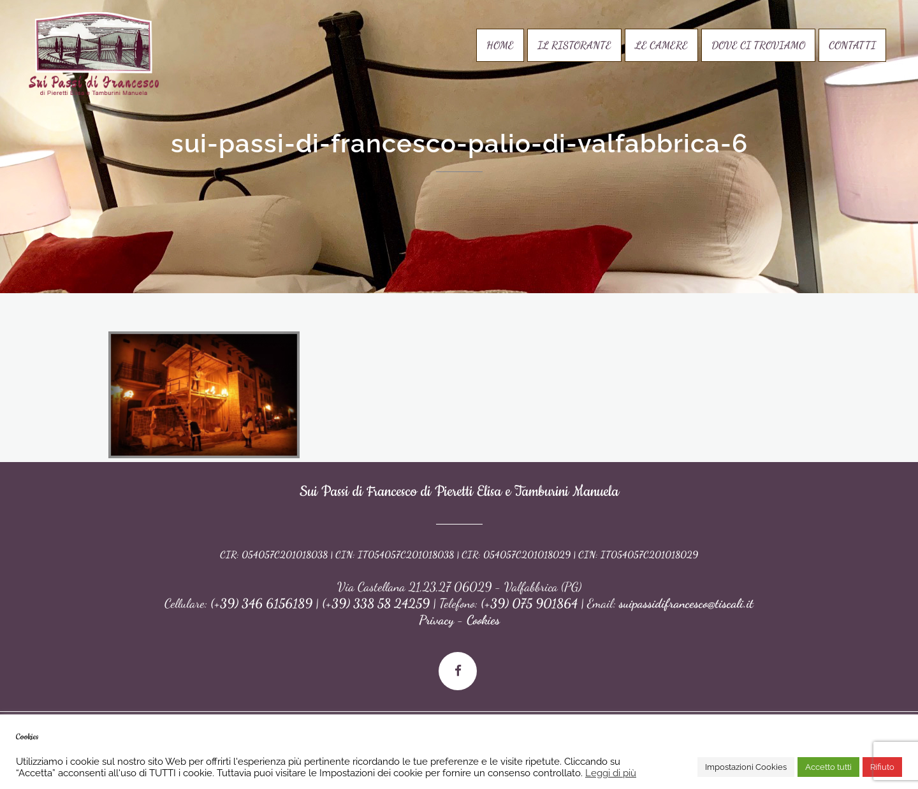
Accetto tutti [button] (828, 767)
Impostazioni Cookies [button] (746, 767)
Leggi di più (610, 772)
